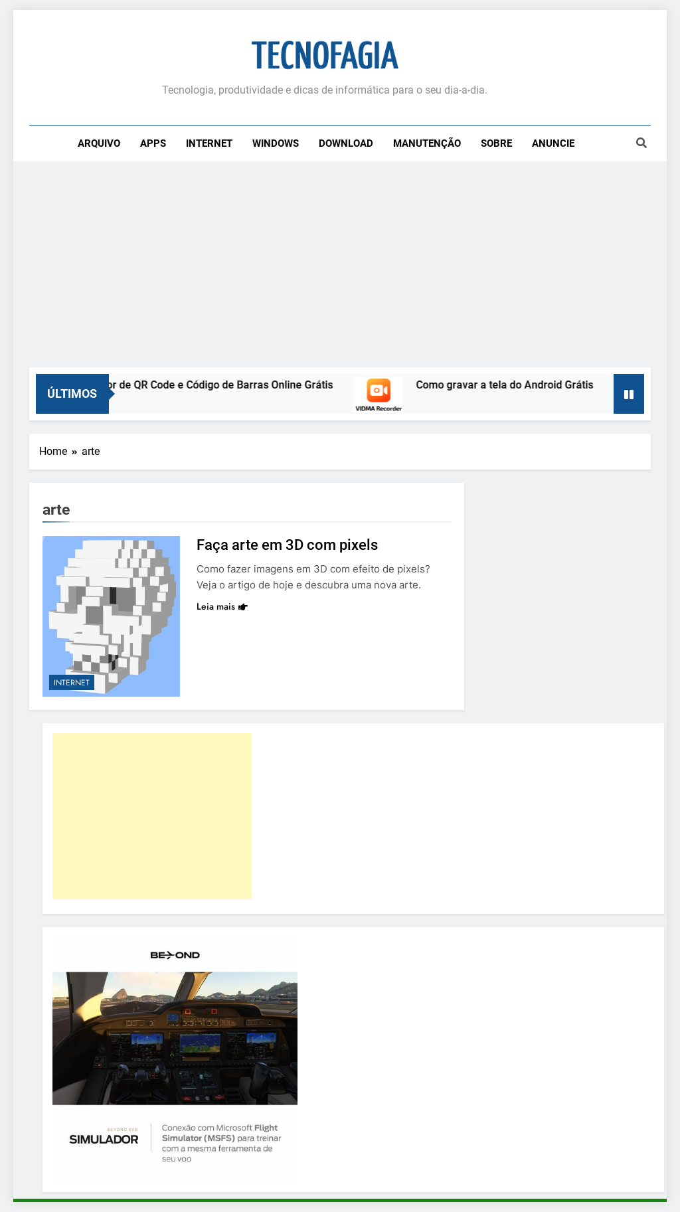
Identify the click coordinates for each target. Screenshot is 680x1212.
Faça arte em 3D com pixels (287, 545)
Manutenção (427, 143)
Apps (153, 143)
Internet (209, 143)
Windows (275, 143)
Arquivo (99, 143)
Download (346, 143)
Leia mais (222, 606)
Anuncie (553, 143)
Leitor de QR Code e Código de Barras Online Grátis (220, 385)
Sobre (496, 143)
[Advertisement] (340, 268)
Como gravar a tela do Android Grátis (514, 385)
